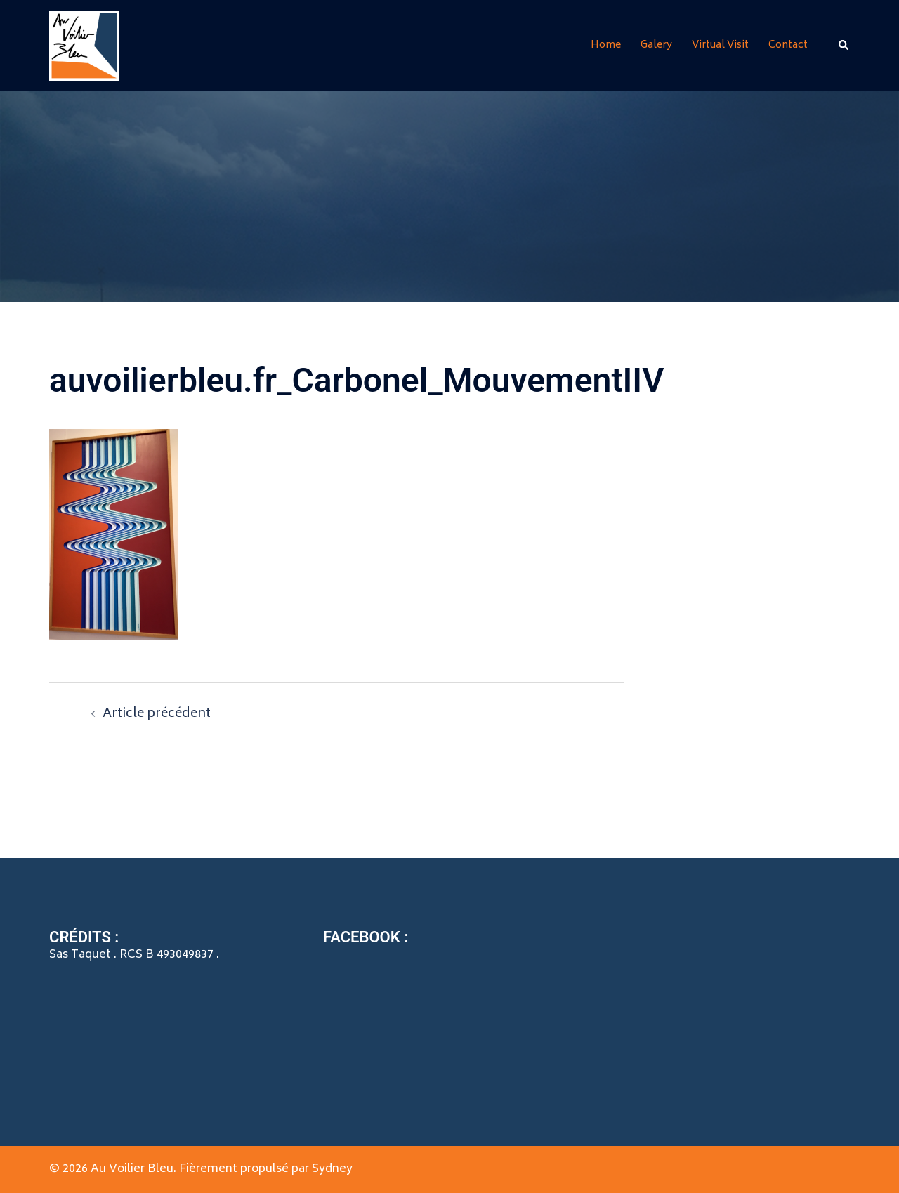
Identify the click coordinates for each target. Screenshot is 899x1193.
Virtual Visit (720, 45)
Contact (788, 45)
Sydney (332, 1169)
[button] (844, 45)
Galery (656, 45)
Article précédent (157, 714)
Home (606, 45)
